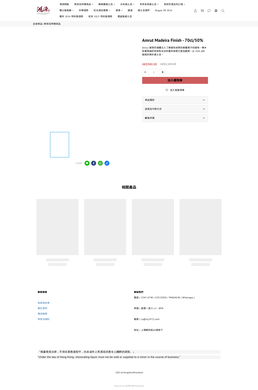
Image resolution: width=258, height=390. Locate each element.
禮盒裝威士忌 (124, 16)
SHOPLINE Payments (134, 386)
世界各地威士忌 (149, 4)
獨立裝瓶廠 (66, 10)
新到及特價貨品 (83, 4)
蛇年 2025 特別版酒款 (100, 16)
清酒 (119, 10)
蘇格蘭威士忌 (106, 4)
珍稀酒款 (83, 10)
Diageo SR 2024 (163, 10)
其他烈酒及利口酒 (174, 4)
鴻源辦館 (64, 4)
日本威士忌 (127, 4)
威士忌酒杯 (144, 10)
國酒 (130, 10)
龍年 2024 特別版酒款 (71, 16)
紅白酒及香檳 (102, 10)
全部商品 (37, 23)
